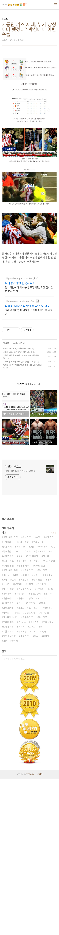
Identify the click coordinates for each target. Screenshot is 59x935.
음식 (20, 603)
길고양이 (40, 589)
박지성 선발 (49, 560)
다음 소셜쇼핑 (9, 636)
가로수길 (24, 579)
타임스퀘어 (8, 598)
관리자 (40, 774)
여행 (16, 575)
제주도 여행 (8, 589)
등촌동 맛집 (27, 617)
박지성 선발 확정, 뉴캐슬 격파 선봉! (17, 348)
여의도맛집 (48, 622)
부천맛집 (22, 560)
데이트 (37, 575)
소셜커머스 (8, 542)
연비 (5, 579)
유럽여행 (18, 584)
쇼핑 (51, 589)
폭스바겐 (7, 551)
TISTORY (30, 774)
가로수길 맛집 (24, 589)
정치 (20, 556)
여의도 (17, 612)
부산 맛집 (49, 537)
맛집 (32, 546)
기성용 (21, 626)
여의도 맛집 (35, 593)
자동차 (32, 626)
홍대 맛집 (20, 593)
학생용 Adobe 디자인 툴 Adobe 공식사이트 (29, 306)
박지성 (15, 640)
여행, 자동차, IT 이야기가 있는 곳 (20, 470)
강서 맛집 (42, 617)
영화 (31, 598)
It (51, 551)
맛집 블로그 (32, 556)
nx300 (6, 584)
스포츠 (6, 342)
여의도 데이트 (24, 607)
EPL (18, 551)
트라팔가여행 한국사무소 (20, 283)
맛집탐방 (31, 603)
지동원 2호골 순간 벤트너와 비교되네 (17, 351)
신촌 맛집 (43, 546)
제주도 (6, 612)
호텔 (38, 537)
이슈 (36, 636)
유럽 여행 (7, 546)
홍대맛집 (48, 575)
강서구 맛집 (8, 603)
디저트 (21, 598)
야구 (49, 579)
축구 (42, 626)
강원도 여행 (23, 542)
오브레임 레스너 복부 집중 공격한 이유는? (19, 361)
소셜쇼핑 (34, 622)
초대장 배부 (8, 622)
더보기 (53, 532)
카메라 (46, 636)
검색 (54, 659)
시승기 (46, 556)
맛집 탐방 (37, 579)
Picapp (22, 622)
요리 (14, 579)
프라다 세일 (8, 626)
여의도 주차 (38, 542)
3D (53, 546)
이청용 (43, 631)
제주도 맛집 (39, 565)
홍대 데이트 (8, 560)
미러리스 (41, 598)
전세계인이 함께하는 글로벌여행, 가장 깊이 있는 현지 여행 (29, 288)
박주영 (30, 584)
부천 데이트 (8, 631)
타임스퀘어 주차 (10, 570)
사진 (37, 607)
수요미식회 (40, 551)
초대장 (48, 593)
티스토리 (42, 584)
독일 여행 (20, 546)
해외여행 (22, 631)
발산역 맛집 (8, 556)
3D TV (6, 575)
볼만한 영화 (23, 565)
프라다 (43, 603)
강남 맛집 (26, 537)
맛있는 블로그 (13, 466)
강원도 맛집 (30, 612)
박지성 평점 (8, 565)
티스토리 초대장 (10, 617)
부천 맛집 (42, 570)
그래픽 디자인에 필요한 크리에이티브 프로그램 (28, 311)
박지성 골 (44, 612)
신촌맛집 (35, 560)
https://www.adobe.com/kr (19, 301)
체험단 (26, 575)
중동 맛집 (24, 636)
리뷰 (5, 640)
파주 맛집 (7, 593)
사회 (33, 631)
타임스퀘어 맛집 (10, 537)
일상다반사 (8, 607)
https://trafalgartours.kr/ (18, 278)
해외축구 (48, 607)
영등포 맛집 (27, 570)
